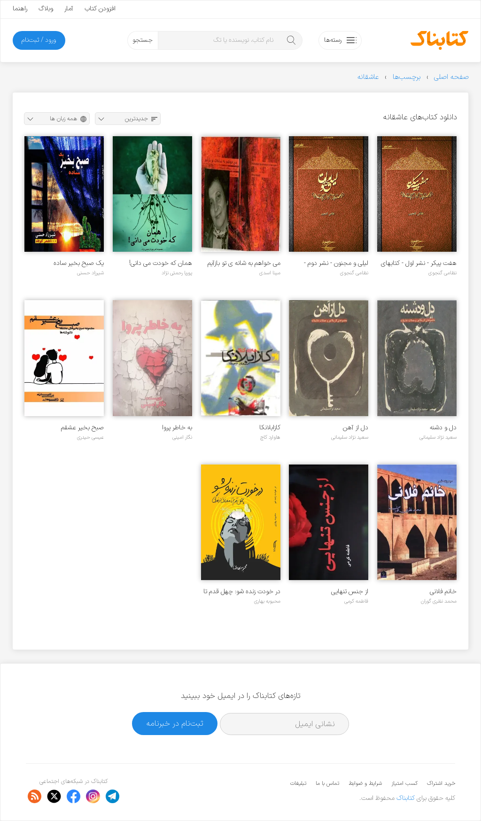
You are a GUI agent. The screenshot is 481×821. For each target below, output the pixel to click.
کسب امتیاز (404, 783)
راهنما (20, 9)
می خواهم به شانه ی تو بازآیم (244, 263)
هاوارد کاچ (270, 437)
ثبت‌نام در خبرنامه (175, 723)
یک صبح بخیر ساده (79, 263)
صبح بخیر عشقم (82, 428)
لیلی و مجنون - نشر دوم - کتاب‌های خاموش (336, 263)
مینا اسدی (269, 273)
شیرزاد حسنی (90, 273)
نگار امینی (182, 437)
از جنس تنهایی (349, 591)
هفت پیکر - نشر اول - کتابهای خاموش (419, 263)
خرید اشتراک (441, 783)
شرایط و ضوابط (365, 783)
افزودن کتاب (100, 9)
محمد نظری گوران (439, 601)
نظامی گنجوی (442, 273)
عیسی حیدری (90, 437)
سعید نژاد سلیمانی (438, 437)
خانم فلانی (443, 591)
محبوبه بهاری (267, 601)
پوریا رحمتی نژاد (177, 273)
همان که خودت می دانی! (160, 263)
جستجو (142, 40)
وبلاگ (46, 9)
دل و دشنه (443, 428)
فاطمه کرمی (356, 601)
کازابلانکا (269, 428)
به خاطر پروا (177, 428)
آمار (68, 9)
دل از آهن (355, 428)
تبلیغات (298, 783)
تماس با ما (327, 783)
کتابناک (405, 798)
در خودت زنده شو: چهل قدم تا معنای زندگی (241, 591)
